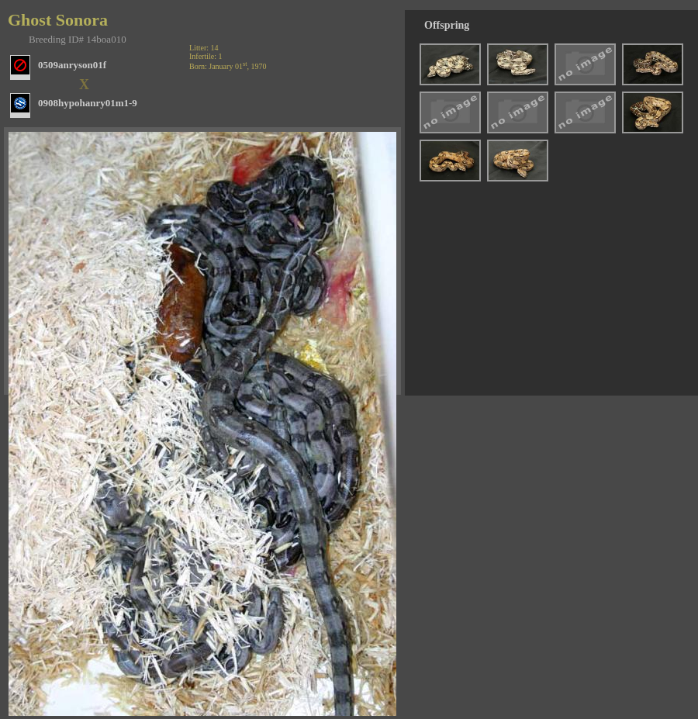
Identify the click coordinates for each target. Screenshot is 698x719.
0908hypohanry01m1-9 (87, 103)
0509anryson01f (72, 65)
